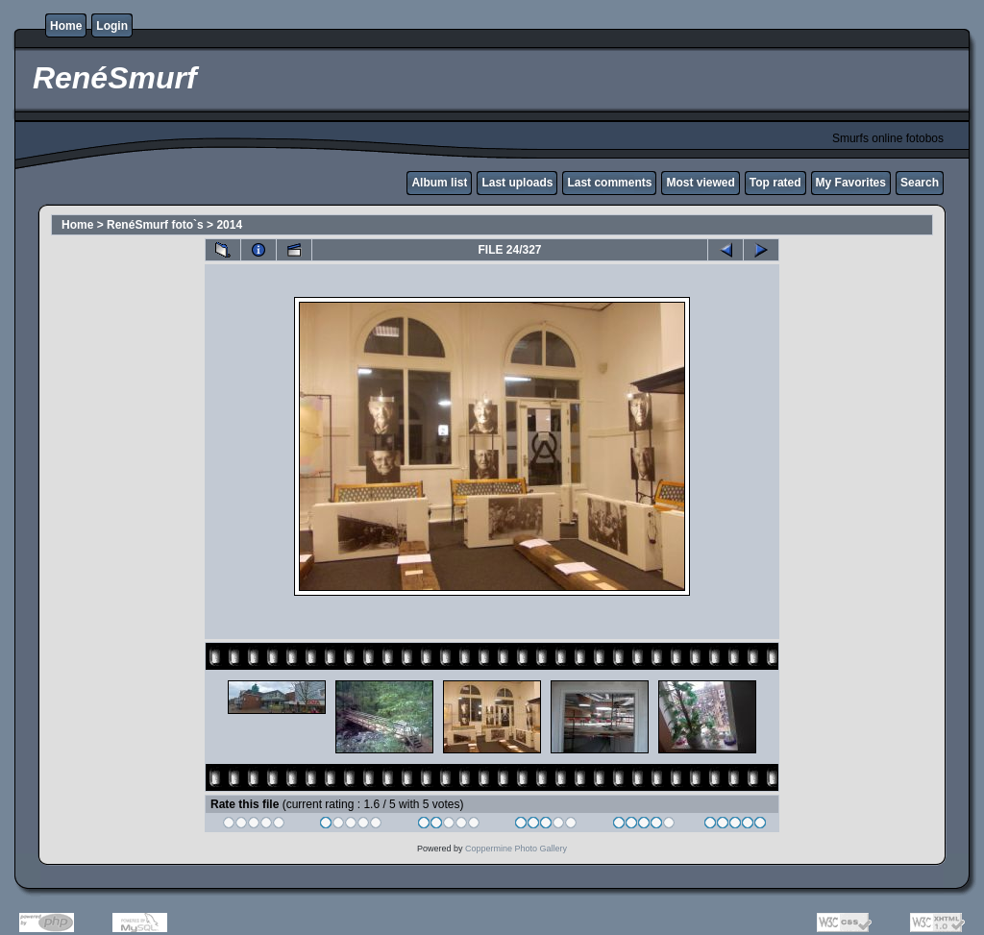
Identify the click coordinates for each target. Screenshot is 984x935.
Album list (439, 182)
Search (919, 182)
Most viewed (700, 182)
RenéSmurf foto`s (155, 225)
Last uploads (517, 182)
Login (112, 26)
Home (66, 26)
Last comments (609, 182)
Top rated (775, 182)
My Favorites (851, 182)
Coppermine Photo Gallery (516, 848)
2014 (229, 225)
